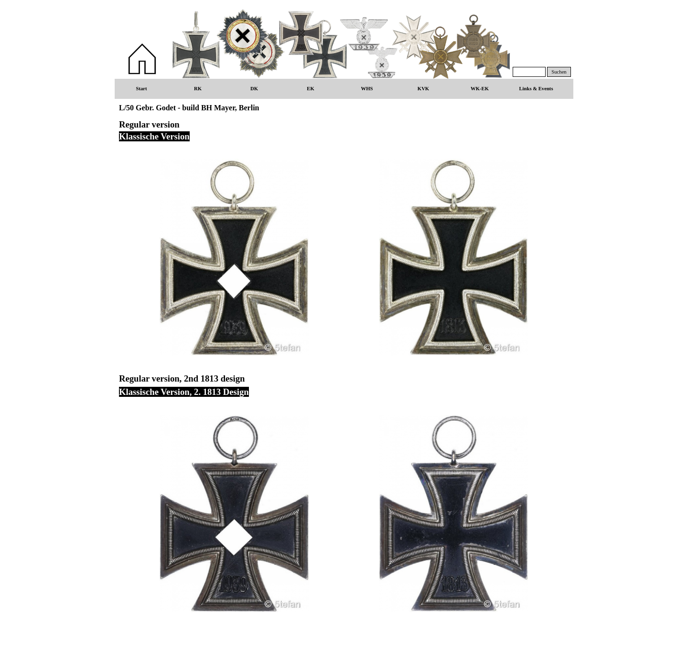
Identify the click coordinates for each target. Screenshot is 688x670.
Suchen (558, 71)
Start (141, 88)
